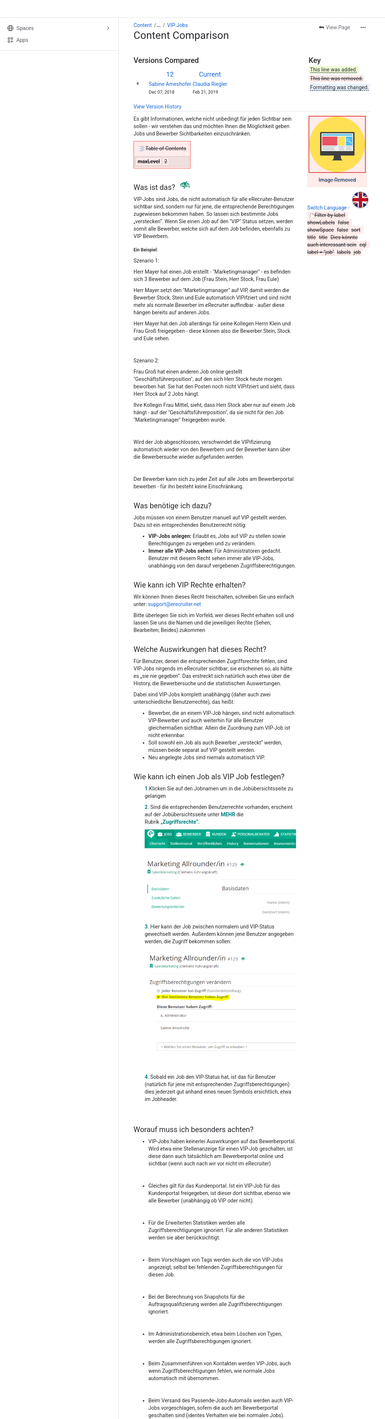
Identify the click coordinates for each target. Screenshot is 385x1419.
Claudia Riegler (209, 84)
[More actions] (363, 27)
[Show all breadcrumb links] (159, 25)
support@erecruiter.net (174, 604)
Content (143, 25)
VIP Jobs (177, 25)
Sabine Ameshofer (170, 84)
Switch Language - (329, 208)
